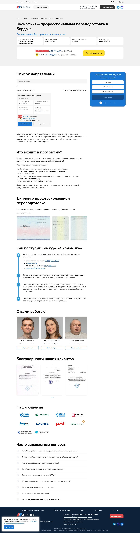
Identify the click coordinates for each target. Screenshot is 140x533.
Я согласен (9, 527)
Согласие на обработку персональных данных (78, 517)
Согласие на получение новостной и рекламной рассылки (81, 519)
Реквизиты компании (70, 524)
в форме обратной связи (35, 268)
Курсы (83, 510)
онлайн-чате (32, 263)
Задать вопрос (28, 348)
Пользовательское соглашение (73, 522)
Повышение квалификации (62, 510)
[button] (53, 397)
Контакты (29, 2)
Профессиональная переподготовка (33, 510)
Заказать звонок (107, 7)
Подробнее (41, 124)
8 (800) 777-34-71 (88, 6)
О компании (20, 2)
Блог (36, 2)
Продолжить (108, 97)
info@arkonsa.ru (50, 266)
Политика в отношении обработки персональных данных (81, 514)
